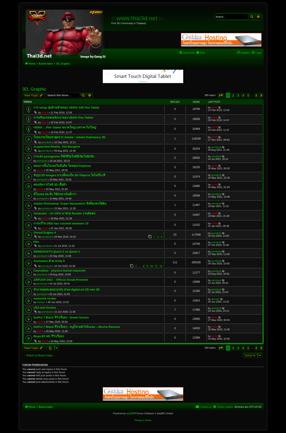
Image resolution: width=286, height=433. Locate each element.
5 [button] (248, 95)
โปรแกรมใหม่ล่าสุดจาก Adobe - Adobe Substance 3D (69, 137)
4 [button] (243, 95)
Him (36, 241)
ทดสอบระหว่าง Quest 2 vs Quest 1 (57, 251)
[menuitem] (200, 52)
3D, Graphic (34, 89)
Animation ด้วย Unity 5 (49, 261)
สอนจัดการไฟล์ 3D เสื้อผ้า (50, 184)
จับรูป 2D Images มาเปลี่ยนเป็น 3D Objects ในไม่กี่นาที (69, 175)
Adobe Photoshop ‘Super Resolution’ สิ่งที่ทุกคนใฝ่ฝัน (70, 203)
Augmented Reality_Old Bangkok (57, 146)
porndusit (47, 142)
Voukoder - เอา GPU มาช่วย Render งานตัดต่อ (64, 213)
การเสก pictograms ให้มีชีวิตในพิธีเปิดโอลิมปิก (64, 156)
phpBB (130, 413)
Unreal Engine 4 (45, 232)
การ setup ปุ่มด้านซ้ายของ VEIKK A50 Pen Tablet (66, 107)
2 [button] (233, 95)
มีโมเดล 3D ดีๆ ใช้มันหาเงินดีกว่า (55, 194)
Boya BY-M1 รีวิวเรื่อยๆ (49, 336)
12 (161, 266)
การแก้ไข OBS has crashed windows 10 (61, 223)
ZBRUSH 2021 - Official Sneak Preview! (61, 279)
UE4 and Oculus (45, 307)
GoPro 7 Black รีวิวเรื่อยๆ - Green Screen (61, 317)
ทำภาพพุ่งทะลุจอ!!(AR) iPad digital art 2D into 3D (67, 289)
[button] (220, 95)
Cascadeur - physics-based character (60, 270)
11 (156, 266)
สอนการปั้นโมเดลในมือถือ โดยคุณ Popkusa (62, 165)
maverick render (45, 298)
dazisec (41, 302)
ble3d (45, 112)
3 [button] (238, 95)
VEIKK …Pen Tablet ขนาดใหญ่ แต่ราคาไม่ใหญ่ (65, 127)
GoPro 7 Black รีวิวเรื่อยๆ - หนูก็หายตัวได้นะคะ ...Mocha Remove (77, 326)
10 (151, 266)
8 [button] (256, 95)
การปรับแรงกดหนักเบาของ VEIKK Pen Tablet (63, 117)
